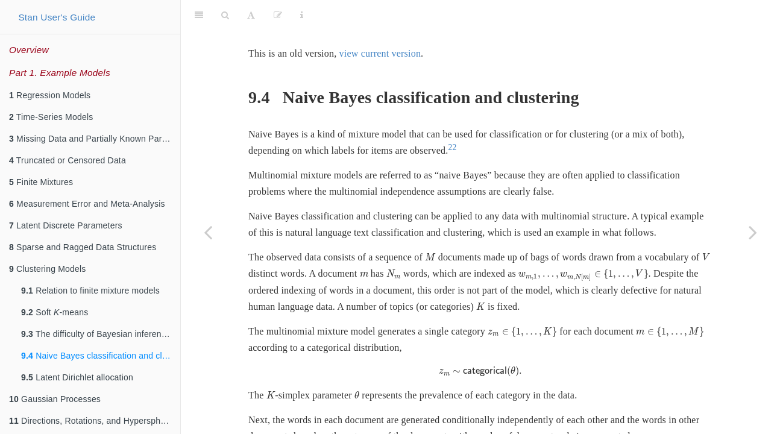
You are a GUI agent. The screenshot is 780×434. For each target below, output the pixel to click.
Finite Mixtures (41, 182)
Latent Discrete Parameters (65, 225)
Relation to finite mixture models (90, 290)
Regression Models (49, 95)
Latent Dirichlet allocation (77, 377)
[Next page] (753, 232)
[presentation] (430, 226)
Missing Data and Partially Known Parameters (94, 138)
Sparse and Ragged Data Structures (82, 247)
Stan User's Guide (56, 17)
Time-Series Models (51, 117)
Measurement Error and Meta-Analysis (87, 204)
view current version (380, 23)
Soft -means (54, 312)
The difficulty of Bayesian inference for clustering (100, 334)
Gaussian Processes (55, 399)
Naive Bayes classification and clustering (100, 355)
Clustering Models (47, 269)
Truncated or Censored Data (67, 160)
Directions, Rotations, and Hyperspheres (93, 421)
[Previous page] (208, 232)
